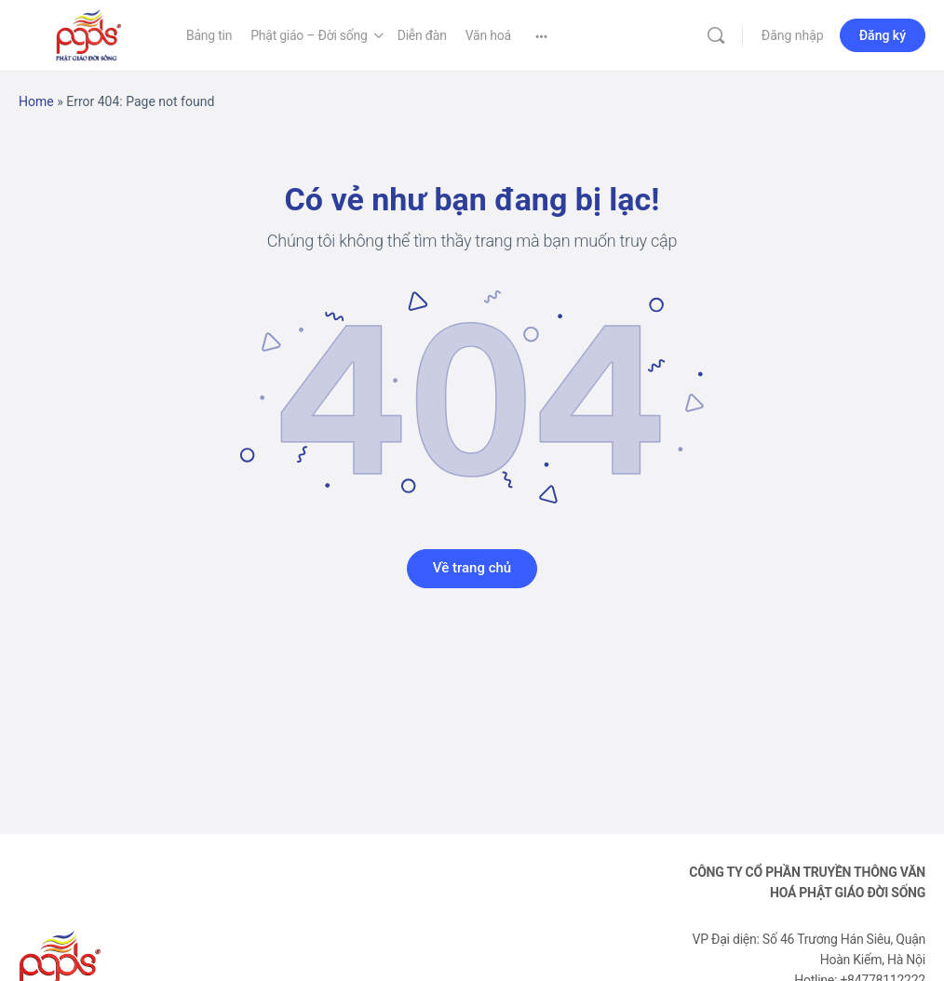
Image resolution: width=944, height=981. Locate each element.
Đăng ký (882, 35)
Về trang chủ (472, 567)
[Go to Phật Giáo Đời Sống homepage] (88, 33)
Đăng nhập (793, 35)
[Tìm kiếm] (716, 35)
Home (36, 101)
